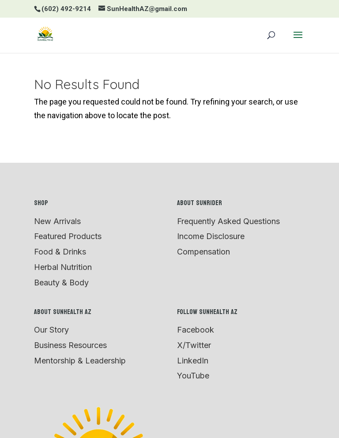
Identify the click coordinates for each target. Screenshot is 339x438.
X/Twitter (194, 345)
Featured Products (68, 236)
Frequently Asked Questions (228, 221)
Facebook (195, 329)
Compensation (203, 251)
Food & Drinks (60, 251)
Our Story (51, 329)
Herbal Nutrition (63, 267)
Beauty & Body (61, 282)
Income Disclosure (211, 236)
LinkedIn (192, 360)
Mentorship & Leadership (80, 360)
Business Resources (70, 345)
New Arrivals (57, 221)
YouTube (193, 375)
